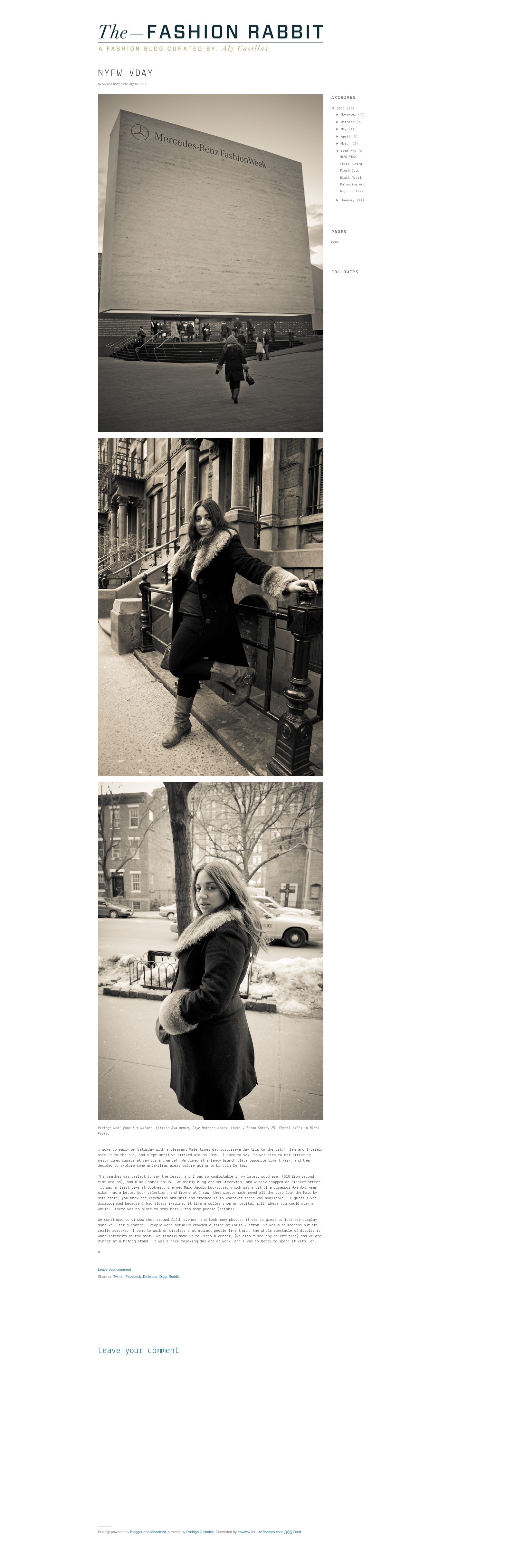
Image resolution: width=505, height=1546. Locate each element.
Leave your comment (114, 1269)
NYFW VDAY (348, 157)
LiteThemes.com (269, 1532)
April (345, 136)
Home (335, 242)
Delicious (150, 1276)
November (348, 115)
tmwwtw (244, 1532)
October (347, 122)
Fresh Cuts (349, 171)
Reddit (173, 1276)
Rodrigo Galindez (200, 1532)
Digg (163, 1276)
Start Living (351, 164)
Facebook (133, 1276)
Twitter (118, 1276)
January (348, 200)
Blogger (136, 1532)
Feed (293, 1532)
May (344, 129)
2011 (341, 108)
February (348, 151)
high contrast (352, 191)
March (345, 144)
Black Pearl (350, 178)
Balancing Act (352, 184)
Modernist (158, 1532)
